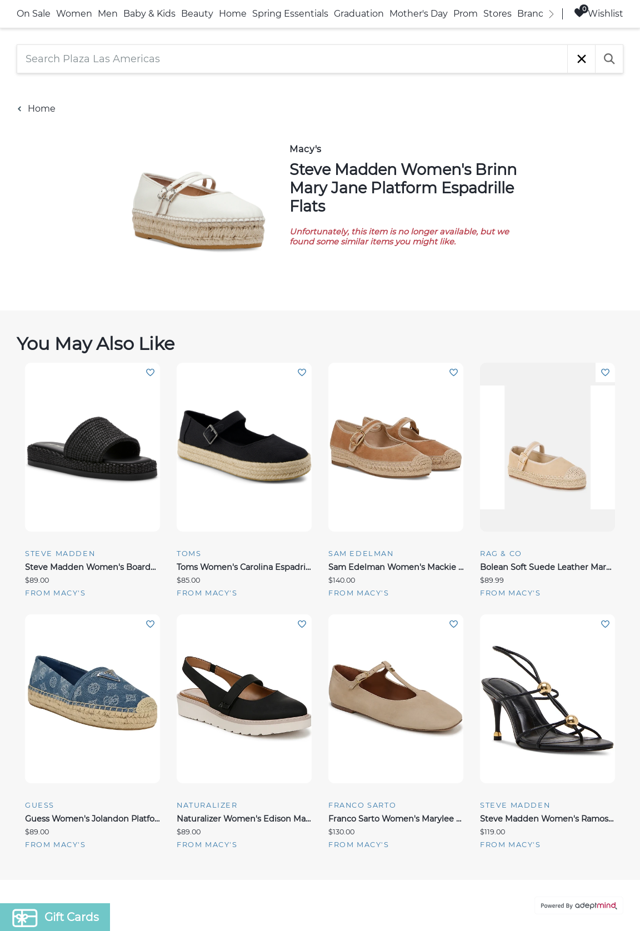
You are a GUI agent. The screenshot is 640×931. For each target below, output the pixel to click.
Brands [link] (533, 13)
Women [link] (74, 13)
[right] (551, 13)
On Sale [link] (34, 13)
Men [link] (108, 13)
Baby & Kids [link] (149, 13)
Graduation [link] (359, 13)
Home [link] (233, 13)
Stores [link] (497, 13)
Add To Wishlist (150, 372)
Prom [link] (465, 13)
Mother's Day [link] (418, 13)
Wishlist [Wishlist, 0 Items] (598, 13)
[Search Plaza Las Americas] (292, 59)
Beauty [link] (197, 13)
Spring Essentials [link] (290, 13)
